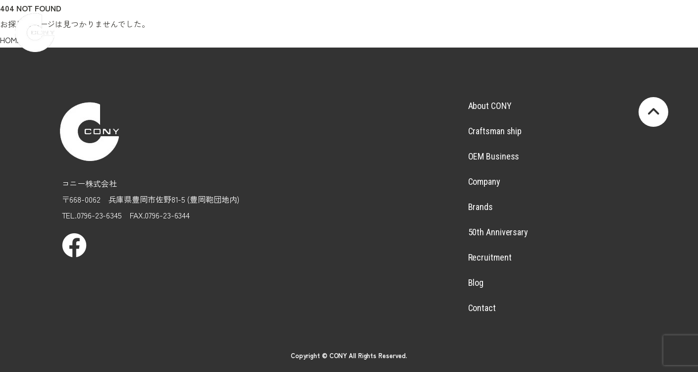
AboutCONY (236, 22)
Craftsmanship (291, 22)
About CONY (490, 106)
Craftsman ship (495, 131)
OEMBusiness (345, 22)
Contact (482, 308)
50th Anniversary (498, 232)
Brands (453, 22)
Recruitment (562, 22)
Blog (616, 22)
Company (399, 22)
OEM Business (494, 156)
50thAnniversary (508, 22)
